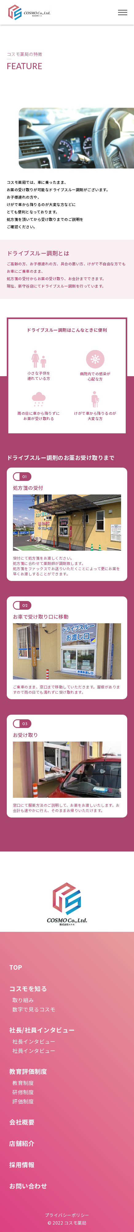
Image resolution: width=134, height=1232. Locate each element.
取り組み (23, 1000)
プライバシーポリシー (67, 1215)
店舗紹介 (21, 1143)
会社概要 (21, 1121)
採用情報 (21, 1164)
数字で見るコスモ (33, 1009)
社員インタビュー (33, 1050)
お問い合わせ (28, 1185)
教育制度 (23, 1083)
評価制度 (23, 1101)
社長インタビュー (33, 1041)
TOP (15, 967)
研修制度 (23, 1092)
